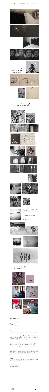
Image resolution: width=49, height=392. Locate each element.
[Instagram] (35, 389)
